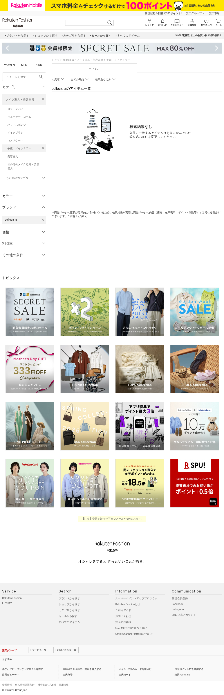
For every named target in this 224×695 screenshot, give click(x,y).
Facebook (177, 604)
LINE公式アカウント (184, 614)
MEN (24, 65)
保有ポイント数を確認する (189, 669)
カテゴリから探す (69, 610)
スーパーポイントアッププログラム (136, 598)
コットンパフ (15, 108)
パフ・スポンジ (16, 124)
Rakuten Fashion (12, 598)
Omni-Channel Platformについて (134, 634)
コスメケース (15, 140)
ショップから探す (69, 604)
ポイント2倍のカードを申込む (135, 669)
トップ (56, 59)
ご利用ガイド (123, 610)
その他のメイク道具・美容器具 (23, 166)
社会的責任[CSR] (47, 684)
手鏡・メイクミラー (19, 148)
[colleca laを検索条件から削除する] (43, 220)
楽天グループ (194, 13)
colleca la (68, 59)
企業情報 (7, 684)
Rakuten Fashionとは (127, 604)
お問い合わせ (123, 616)
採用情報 (64, 684)
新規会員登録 (180, 598)
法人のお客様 (123, 622)
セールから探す (68, 616)
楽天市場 (214, 13)
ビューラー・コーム (19, 116)
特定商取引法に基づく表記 (131, 628)
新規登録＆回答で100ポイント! (163, 13)
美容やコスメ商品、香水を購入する (82, 669)
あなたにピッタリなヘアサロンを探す (22, 669)
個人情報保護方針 (24, 684)
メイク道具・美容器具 (20, 99)
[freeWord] (24, 76)
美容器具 (12, 156)
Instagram (178, 609)
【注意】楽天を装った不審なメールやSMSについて (112, 518)
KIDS (39, 65)
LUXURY (7, 603)
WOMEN (9, 65)
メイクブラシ (15, 132)
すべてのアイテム (69, 622)
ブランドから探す (69, 598)
